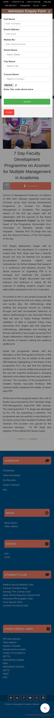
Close (9, 112)
